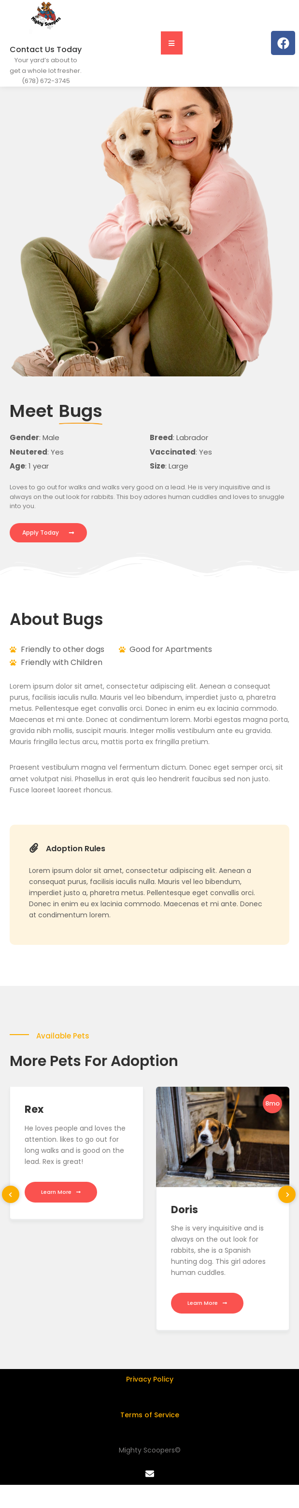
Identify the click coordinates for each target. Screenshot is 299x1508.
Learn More (61, 1193)
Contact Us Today (46, 50)
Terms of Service (149, 1416)
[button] (172, 44)
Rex (34, 1110)
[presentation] (10, 1195)
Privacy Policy (149, 1380)
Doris (184, 1211)
